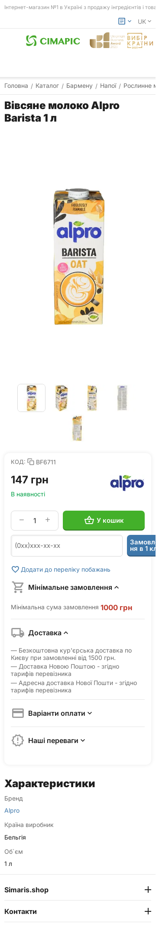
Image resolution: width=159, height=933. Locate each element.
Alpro (11, 810)
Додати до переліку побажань (60, 569)
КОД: (18, 461)
